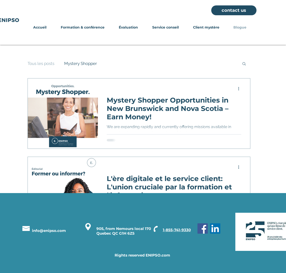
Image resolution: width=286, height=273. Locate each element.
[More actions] (240, 88)
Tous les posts (41, 63)
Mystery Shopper (80, 63)
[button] (244, 64)
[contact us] (233, 10)
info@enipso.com (49, 230)
